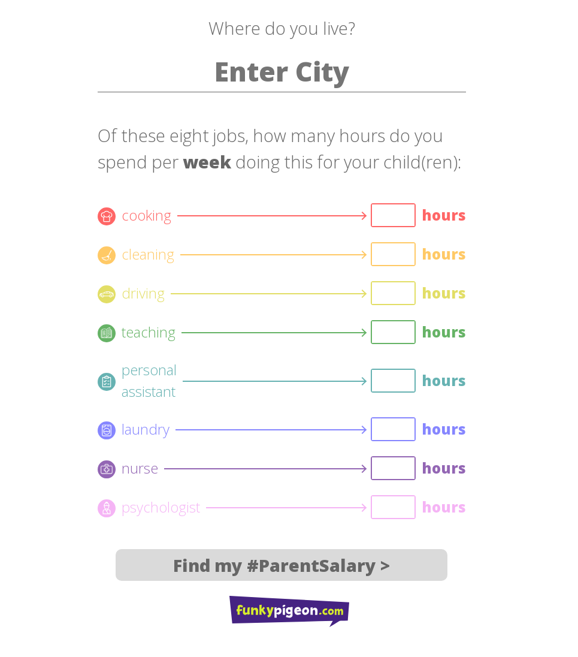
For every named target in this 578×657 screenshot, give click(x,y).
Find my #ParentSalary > (281, 565)
